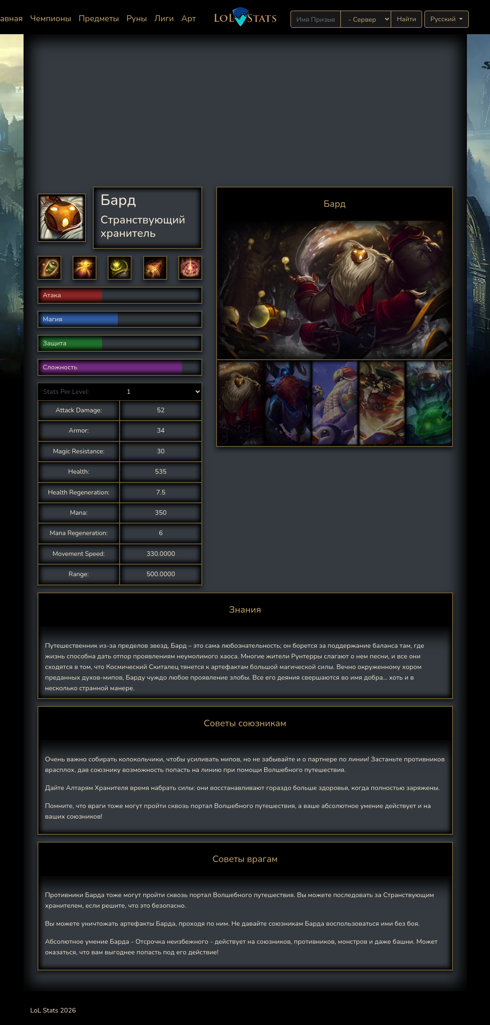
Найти (406, 19)
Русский (443, 19)
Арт (188, 18)
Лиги (164, 18)
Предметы (99, 18)
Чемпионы (51, 18)
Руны (137, 18)
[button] (49, 268)
